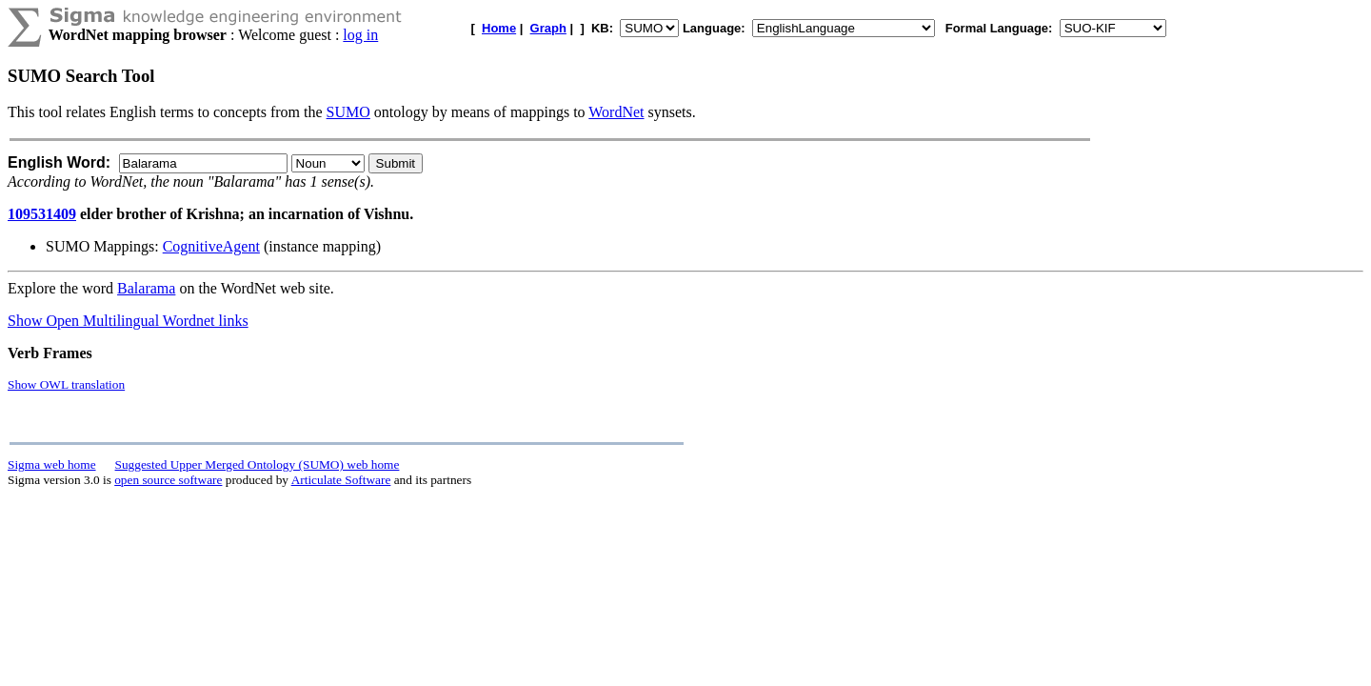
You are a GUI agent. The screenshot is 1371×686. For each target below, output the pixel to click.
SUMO (348, 112)
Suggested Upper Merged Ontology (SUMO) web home (257, 464)
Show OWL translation (66, 384)
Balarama (146, 288)
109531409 (42, 214)
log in (360, 35)
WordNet (616, 112)
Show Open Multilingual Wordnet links (128, 321)
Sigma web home (52, 464)
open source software (168, 480)
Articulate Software (341, 480)
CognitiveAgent (211, 246)
